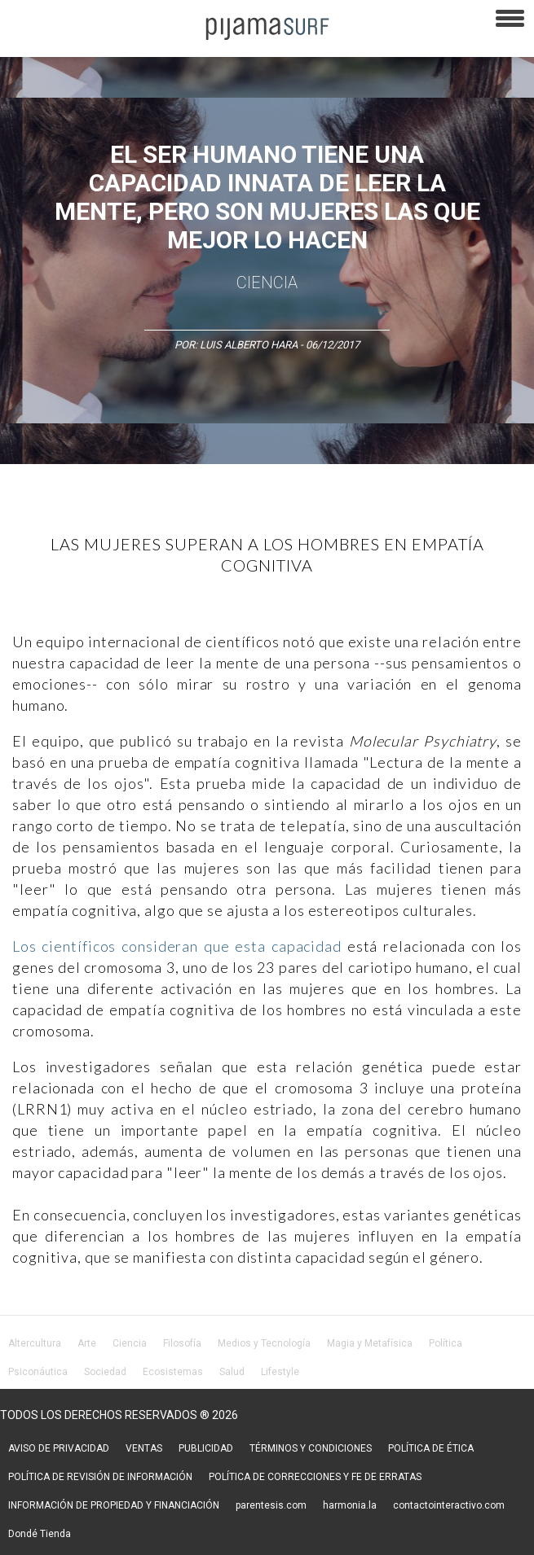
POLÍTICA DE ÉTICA (431, 1448)
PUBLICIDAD (206, 1448)
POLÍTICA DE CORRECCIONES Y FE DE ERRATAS (315, 1477)
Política (445, 1343)
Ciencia (267, 282)
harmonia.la (350, 1505)
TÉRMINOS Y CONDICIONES (310, 1448)
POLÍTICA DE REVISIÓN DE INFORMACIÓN (100, 1477)
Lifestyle (280, 1372)
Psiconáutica (38, 1372)
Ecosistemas (173, 1372)
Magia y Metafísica (370, 1343)
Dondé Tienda (39, 1534)
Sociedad (105, 1372)
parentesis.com (271, 1505)
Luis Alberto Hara (249, 345)
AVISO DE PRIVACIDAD (58, 1448)
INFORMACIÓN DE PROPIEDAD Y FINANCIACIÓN (113, 1505)
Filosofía (182, 1343)
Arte (86, 1343)
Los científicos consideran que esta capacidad (177, 946)
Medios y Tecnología (264, 1343)
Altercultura (34, 1343)
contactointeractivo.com (449, 1505)
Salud (232, 1372)
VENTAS (144, 1448)
